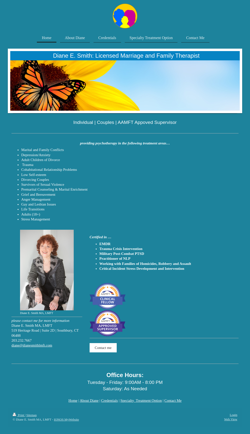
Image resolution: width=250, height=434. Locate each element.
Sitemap (31, 415)
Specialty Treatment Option (141, 400)
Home (72, 400)
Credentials (109, 400)
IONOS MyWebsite (66, 419)
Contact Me (172, 400)
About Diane (89, 400)
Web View (230, 419)
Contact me (103, 348)
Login (233, 415)
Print (19, 415)
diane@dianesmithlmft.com (31, 345)
